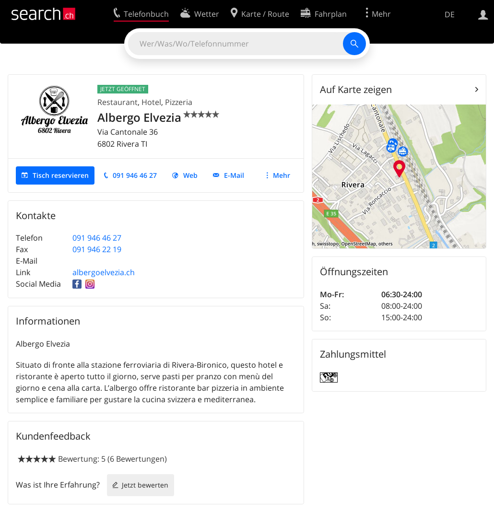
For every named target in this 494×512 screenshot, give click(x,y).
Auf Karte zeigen (356, 89)
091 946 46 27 (135, 175)
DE (450, 14)
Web (190, 175)
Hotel (151, 102)
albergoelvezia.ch (103, 272)
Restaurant (117, 102)
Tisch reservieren (61, 175)
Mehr (281, 175)
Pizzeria (178, 102)
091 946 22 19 (96, 249)
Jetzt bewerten (145, 484)
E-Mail (234, 175)
